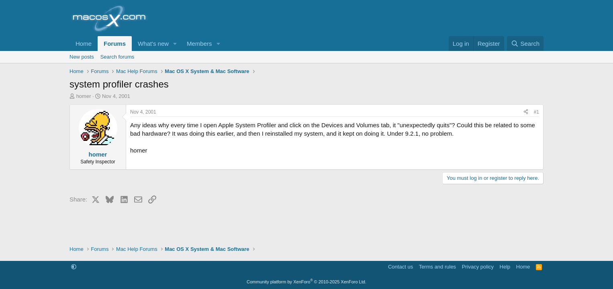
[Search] (525, 43)
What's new (153, 43)
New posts (81, 57)
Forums (115, 43)
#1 (536, 112)
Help (505, 267)
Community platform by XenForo (306, 281)
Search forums (117, 57)
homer (83, 96)
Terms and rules (437, 267)
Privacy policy (478, 267)
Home (84, 43)
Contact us (400, 267)
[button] (175, 43)
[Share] (526, 112)
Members (199, 43)
